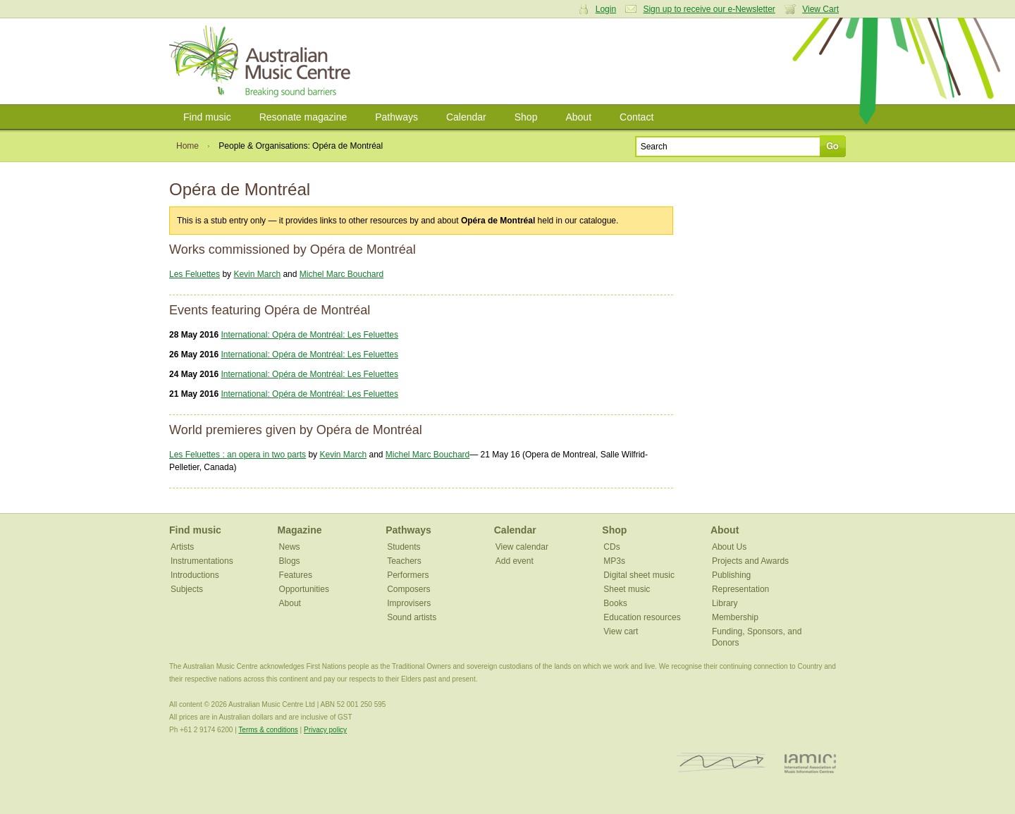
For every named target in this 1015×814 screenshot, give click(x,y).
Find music (207, 117)
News (289, 547)
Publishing (731, 575)
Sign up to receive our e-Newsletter (709, 9)
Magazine (300, 530)
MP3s (614, 561)
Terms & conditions (267, 730)
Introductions (195, 575)
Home (187, 146)
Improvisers (409, 603)
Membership (735, 617)
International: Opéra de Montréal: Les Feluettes (309, 335)
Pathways (396, 117)
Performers (408, 575)
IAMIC (810, 763)
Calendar (466, 117)
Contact (636, 117)
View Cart (820, 9)
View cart (620, 631)
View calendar (522, 547)
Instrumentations (202, 561)
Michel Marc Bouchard (341, 274)
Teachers (404, 561)
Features (295, 575)
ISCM (721, 763)
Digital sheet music (639, 575)
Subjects (187, 589)
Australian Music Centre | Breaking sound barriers (262, 61)
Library (725, 603)
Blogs (289, 561)
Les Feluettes (194, 274)
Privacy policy (325, 730)
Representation (740, 589)
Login (606, 9)
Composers (408, 589)
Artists (182, 547)
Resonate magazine (303, 117)
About (578, 117)
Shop (526, 117)
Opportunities (304, 589)
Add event (515, 561)
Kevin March (257, 274)
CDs (611, 547)
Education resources (641, 617)
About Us (729, 547)
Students (403, 547)
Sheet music (626, 589)
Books (615, 603)
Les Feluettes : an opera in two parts (237, 455)
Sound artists (411, 617)
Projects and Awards (750, 561)
